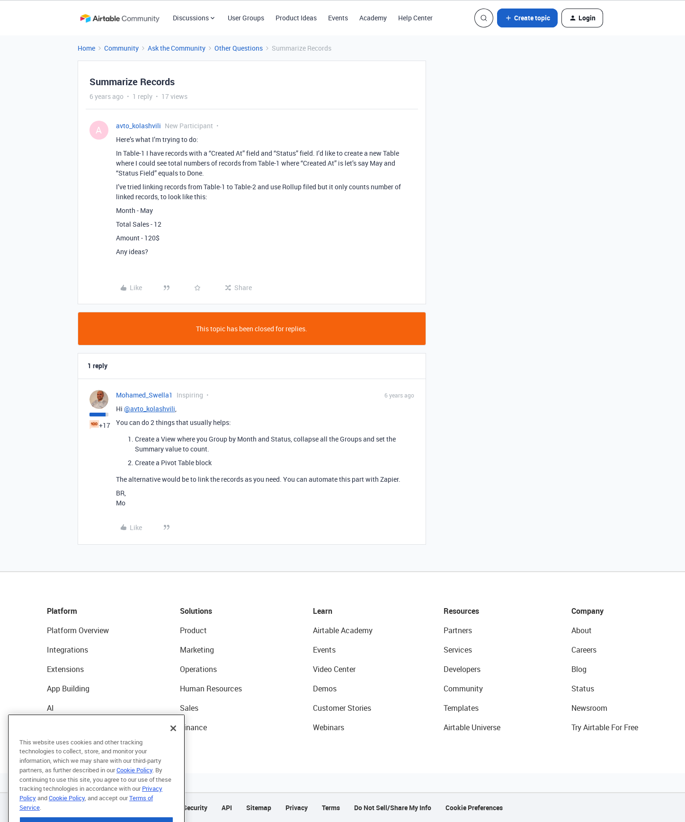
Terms (331, 807)
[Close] (173, 743)
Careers (583, 650)
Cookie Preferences (474, 807)
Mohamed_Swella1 (144, 394)
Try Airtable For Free (604, 727)
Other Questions (238, 48)
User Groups (246, 17)
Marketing (197, 650)
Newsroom (589, 708)
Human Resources (211, 688)
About (581, 630)
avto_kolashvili (138, 125)
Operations (198, 669)
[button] (527, 18)
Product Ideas (296, 17)
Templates (461, 708)
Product (193, 630)
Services (458, 650)
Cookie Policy (134, 785)
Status (582, 688)
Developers (462, 669)
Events (338, 17)
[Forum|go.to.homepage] (120, 18)
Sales (189, 708)
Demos (325, 688)
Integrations (67, 650)
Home (86, 48)
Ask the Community (176, 48)
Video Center (334, 669)
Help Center (415, 17)
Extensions (65, 669)
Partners (458, 630)
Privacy (296, 807)
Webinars (328, 727)
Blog (579, 669)
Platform (62, 611)
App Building (68, 688)
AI (50, 708)
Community (121, 48)
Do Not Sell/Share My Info (392, 807)
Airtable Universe (472, 727)
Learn (322, 611)
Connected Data (74, 727)
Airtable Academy (343, 630)
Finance (193, 727)
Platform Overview (78, 630)
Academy (373, 17)
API (227, 807)
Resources (461, 611)
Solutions (196, 611)
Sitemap (258, 807)
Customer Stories (342, 708)
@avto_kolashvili (149, 408)
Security (195, 807)
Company (587, 611)
